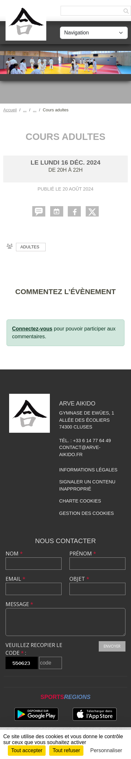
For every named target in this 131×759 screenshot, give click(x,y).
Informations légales (88, 469)
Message (19, 604)
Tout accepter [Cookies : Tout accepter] (26, 750)
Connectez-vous (32, 328)
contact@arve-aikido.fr (80, 451)
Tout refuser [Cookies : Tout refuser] (66, 750)
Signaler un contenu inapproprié (87, 485)
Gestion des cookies (86, 513)
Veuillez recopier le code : (34, 648)
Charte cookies (80, 501)
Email (15, 578)
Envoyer (112, 646)
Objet (79, 578)
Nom (14, 553)
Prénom (82, 553)
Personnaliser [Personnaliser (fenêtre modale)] (106, 750)
